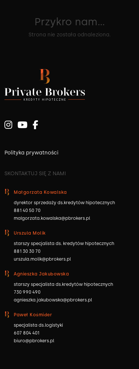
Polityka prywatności (31, 153)
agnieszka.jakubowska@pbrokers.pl (53, 300)
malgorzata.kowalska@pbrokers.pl (52, 218)
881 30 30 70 (27, 251)
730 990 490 (27, 292)
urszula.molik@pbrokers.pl (42, 259)
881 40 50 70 (27, 210)
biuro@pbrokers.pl (34, 340)
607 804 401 (26, 333)
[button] (15, 354)
